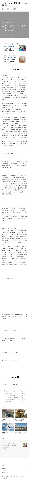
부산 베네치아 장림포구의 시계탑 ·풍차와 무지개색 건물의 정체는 (11, 400)
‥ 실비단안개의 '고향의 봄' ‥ (13, 3)
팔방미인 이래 (5, 472)
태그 (8, 9)
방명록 (14, 9)
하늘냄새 (4, 468)
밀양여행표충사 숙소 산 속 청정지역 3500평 (9, 46)
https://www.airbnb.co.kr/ (10, 55)
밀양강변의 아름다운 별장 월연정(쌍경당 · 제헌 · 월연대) (10, 396)
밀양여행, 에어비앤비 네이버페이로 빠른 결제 (9, 57)
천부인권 (4, 470)
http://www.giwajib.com (9, 44)
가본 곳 (12, 391)
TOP (26, 466)
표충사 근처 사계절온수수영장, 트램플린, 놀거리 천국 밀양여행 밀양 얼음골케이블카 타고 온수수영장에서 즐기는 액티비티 (9, 49)
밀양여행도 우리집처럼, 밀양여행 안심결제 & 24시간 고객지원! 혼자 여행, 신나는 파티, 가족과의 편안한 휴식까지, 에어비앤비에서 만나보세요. (9, 60)
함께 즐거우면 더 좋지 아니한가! (9, 446)
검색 (22, 3)
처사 (3, 466)
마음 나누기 (6, 391)
